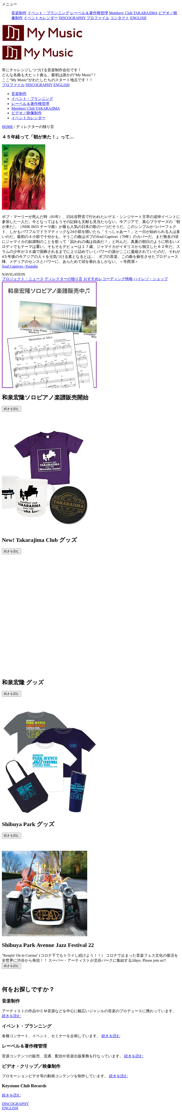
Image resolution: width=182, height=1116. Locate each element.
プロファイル (97, 18)
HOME (7, 127)
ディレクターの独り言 (63, 279)
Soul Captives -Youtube (20, 266)
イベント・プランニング (48, 13)
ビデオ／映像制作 (26, 113)
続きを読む (11, 409)
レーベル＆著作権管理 (89, 13)
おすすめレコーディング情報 (108, 279)
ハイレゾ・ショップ (151, 279)
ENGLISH (138, 18)
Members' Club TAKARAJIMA (133, 13)
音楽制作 (19, 13)
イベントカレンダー (41, 18)
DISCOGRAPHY (72, 18)
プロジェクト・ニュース (23, 279)
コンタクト (119, 18)
